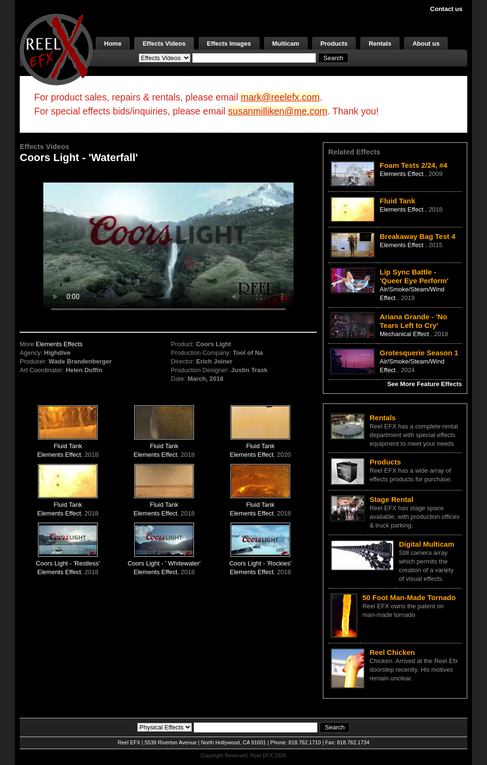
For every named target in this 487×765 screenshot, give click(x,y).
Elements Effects (59, 344)
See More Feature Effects (424, 384)
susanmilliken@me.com (277, 111)
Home (112, 43)
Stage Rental (391, 499)
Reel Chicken (392, 652)
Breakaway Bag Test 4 (417, 236)
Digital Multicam (426, 544)
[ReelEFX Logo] (56, 48)
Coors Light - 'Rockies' (260, 563)
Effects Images (229, 43)
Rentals (380, 43)
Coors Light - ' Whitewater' (164, 563)
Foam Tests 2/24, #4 (414, 165)
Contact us (446, 9)
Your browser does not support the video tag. (168, 244)
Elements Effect (59, 454)
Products (333, 43)
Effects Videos (163, 43)
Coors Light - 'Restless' (68, 563)
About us (425, 43)
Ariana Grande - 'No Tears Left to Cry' (413, 321)
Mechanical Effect (405, 334)
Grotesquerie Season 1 (419, 353)
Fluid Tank (68, 446)
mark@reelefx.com (280, 97)
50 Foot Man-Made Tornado (409, 597)
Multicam (285, 43)
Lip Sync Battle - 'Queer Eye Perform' (414, 276)
